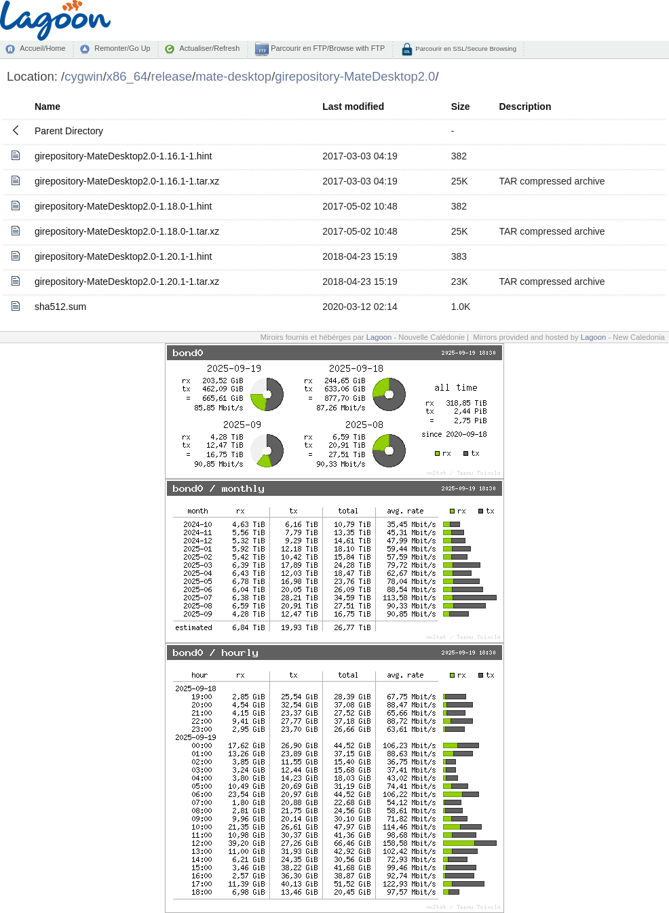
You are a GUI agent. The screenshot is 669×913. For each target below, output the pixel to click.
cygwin (83, 76)
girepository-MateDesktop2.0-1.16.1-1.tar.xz (127, 181)
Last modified (353, 106)
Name (47, 106)
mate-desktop (233, 76)
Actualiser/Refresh (209, 48)
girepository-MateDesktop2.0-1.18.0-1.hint (123, 206)
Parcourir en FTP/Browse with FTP (327, 48)
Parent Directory (69, 130)
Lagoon (379, 337)
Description (525, 106)
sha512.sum (60, 306)
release (172, 76)
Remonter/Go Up (122, 48)
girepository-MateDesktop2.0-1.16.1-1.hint (123, 156)
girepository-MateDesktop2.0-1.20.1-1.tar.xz (127, 281)
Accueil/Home (42, 48)
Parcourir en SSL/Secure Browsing (465, 48)
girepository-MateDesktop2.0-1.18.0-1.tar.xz (127, 231)
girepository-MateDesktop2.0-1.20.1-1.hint (123, 256)
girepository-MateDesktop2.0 (355, 76)
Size (460, 106)
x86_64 (127, 76)
